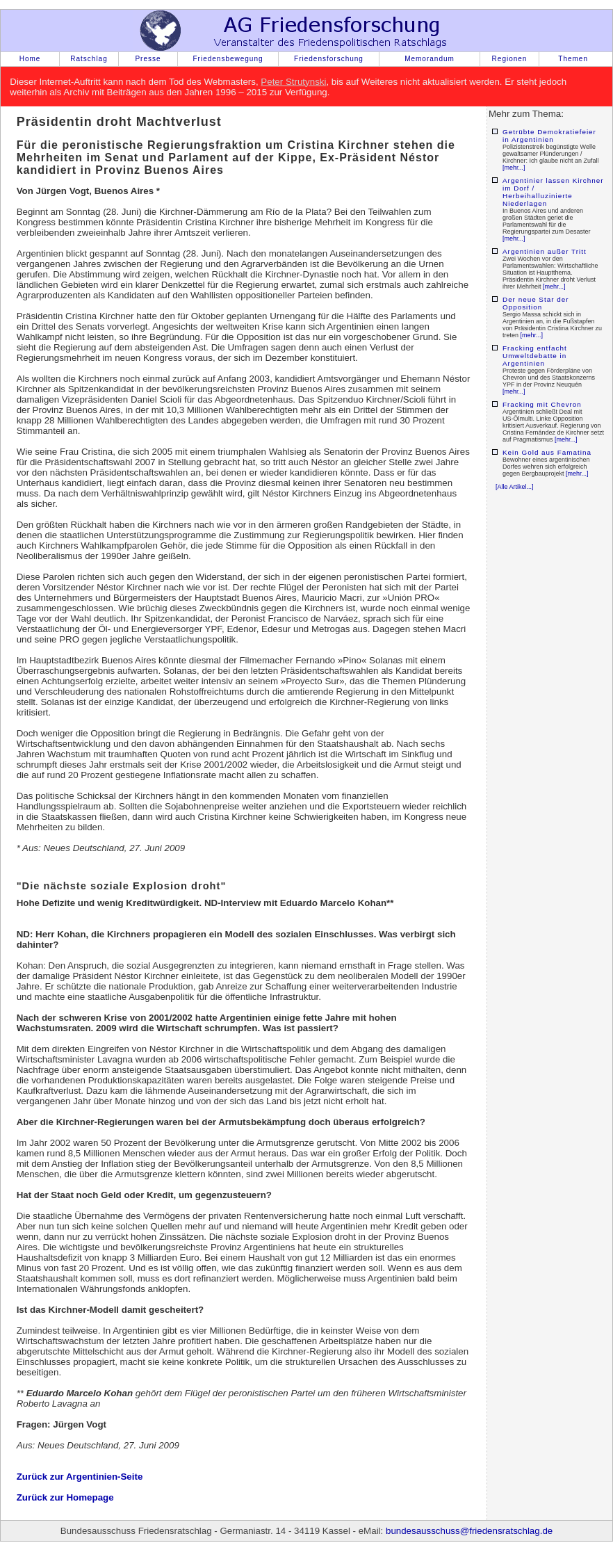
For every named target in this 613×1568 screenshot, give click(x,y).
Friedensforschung (328, 59)
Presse (148, 59)
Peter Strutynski (293, 81)
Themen (573, 59)
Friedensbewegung (228, 59)
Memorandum (429, 59)
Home (30, 59)
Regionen (510, 59)
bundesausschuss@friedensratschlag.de (469, 1531)
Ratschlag (88, 59)
